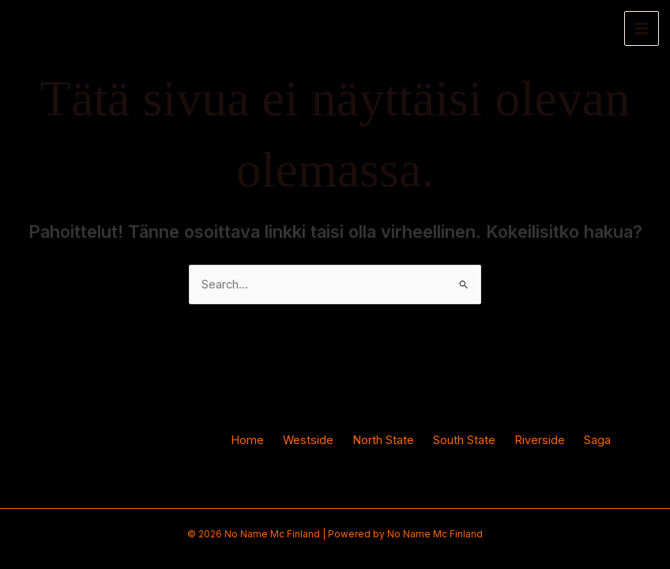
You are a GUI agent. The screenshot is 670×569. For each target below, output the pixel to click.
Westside (308, 440)
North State (383, 440)
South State (464, 440)
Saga (597, 440)
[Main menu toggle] (641, 28)
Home (247, 440)
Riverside (539, 440)
